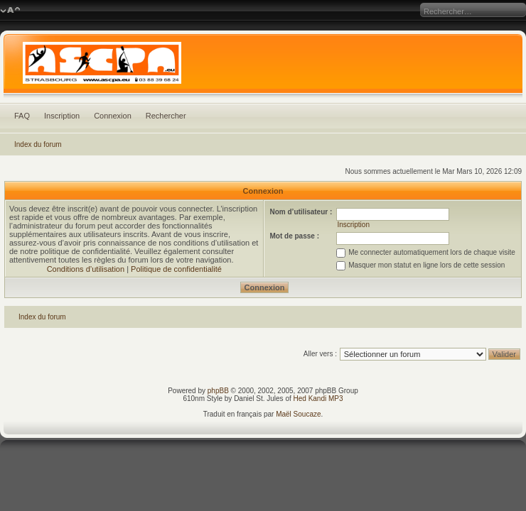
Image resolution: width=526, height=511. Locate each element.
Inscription (62, 115)
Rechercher (166, 115)
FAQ (22, 115)
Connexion (113, 115)
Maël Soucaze (298, 414)
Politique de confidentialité (176, 269)
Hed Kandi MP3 (318, 398)
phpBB (218, 391)
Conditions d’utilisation (85, 269)
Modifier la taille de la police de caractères (10, 10)
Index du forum (38, 144)
